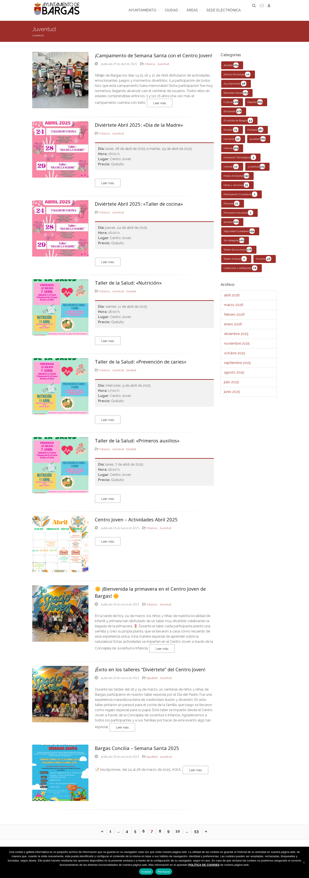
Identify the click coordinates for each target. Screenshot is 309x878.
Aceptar (146, 871)
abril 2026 (232, 298)
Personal (231, 206)
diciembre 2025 (236, 337)
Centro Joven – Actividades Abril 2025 (136, 522)
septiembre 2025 (237, 366)
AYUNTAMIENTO (145, 10)
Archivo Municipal (237, 77)
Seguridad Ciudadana (239, 234)
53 (196, 836)
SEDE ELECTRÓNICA (226, 10)
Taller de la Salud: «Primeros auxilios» (137, 443)
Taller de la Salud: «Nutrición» (128, 285)
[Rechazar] (303, 862)
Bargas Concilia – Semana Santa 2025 (137, 751)
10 (178, 836)
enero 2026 (233, 327)
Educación (233, 114)
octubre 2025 (234, 356)
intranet (231, 169)
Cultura (231, 105)
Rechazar (164, 871)
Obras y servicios (236, 188)
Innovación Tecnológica (240, 160)
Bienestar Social (236, 95)
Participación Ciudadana (240, 197)
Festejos (255, 132)
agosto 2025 (234, 375)
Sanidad (231, 225)
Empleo (231, 132)
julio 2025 (231, 385)
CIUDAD (174, 10)
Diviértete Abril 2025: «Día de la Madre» (139, 127)
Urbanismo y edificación (240, 271)
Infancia (231, 151)
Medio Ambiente (236, 178)
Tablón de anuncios (238, 252)
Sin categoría (234, 243)
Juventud (256, 169)
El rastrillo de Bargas (238, 123)
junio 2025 (232, 395)
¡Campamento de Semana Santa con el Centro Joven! (153, 58)
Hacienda (232, 142)
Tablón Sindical (235, 261)
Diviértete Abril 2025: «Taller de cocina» (139, 206)
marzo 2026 (233, 308)
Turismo (263, 261)
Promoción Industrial (238, 215)
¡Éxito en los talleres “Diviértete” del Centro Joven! (150, 672)
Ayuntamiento (235, 86)
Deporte (255, 105)
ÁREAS (195, 10)
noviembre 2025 (237, 346)
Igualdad (258, 142)
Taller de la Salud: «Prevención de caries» (140, 364)
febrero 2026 (234, 317)
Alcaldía (231, 68)
